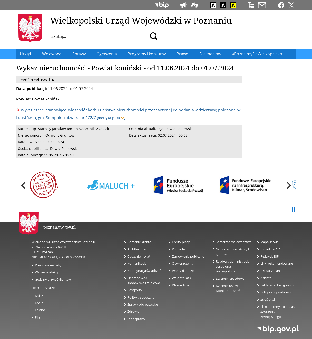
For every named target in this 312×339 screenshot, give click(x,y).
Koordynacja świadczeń (144, 271)
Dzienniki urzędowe (230, 278)
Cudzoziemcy (138, 256)
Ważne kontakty (46, 272)
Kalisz (39, 295)
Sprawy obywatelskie (142, 304)
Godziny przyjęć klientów (53, 279)
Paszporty (134, 290)
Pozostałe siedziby (48, 265)
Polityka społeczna (140, 297)
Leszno (40, 310)
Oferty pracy (181, 242)
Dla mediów (180, 285)
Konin (39, 303)
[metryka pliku (111, 117)
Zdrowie (133, 311)
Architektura (136, 249)
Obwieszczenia (182, 263)
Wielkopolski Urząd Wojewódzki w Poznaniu (141, 20)
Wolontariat (182, 278)
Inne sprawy (136, 319)
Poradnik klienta (139, 242)
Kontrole (178, 249)
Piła (37, 317)
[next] (288, 185)
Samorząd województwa (233, 242)
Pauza (293, 210)
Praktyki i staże (183, 271)
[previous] (24, 185)
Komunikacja (136, 263)
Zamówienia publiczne (188, 256)
